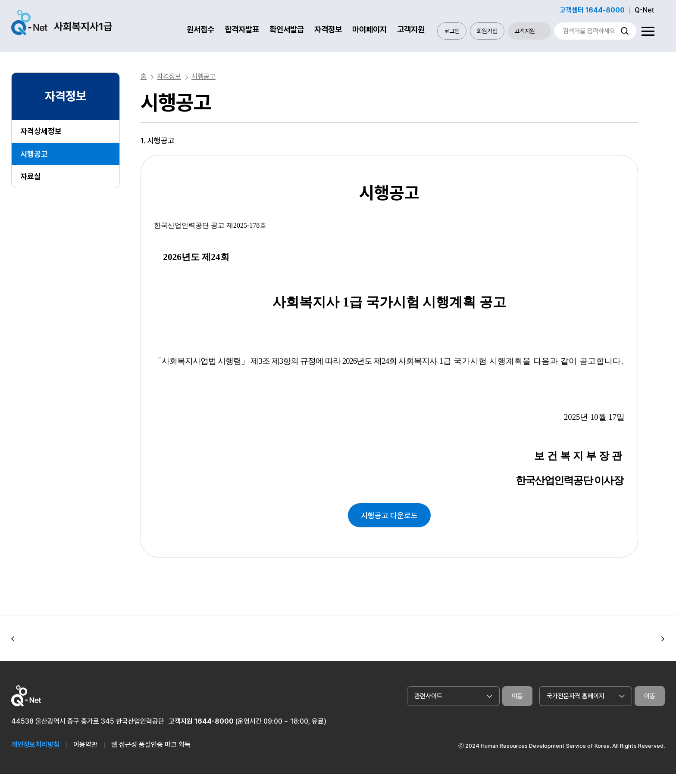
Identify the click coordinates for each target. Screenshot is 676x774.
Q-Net (644, 10)
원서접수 (200, 29)
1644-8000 (214, 721)
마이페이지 (369, 29)
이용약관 (85, 744)
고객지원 (411, 29)
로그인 (452, 31)
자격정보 (328, 29)
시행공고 (34, 153)
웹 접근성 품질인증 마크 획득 (151, 744)
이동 (517, 696)
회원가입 (487, 31)
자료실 (30, 176)
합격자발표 (242, 29)
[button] (12, 638)
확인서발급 (286, 29)
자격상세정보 (41, 131)
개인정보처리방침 (35, 744)
